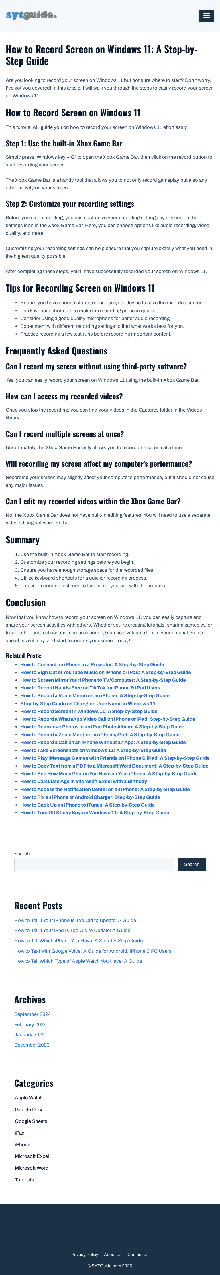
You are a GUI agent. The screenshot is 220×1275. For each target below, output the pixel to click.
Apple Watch (29, 1097)
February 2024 (30, 1024)
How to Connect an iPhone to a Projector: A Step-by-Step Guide (92, 664)
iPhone (22, 1144)
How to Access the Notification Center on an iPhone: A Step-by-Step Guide (105, 789)
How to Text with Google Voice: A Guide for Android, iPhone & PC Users (93, 951)
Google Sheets (31, 1121)
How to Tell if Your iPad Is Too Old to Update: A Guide (72, 930)
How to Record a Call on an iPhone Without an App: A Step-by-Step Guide (103, 742)
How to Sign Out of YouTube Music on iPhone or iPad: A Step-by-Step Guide (105, 672)
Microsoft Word (31, 1168)
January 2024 (29, 1034)
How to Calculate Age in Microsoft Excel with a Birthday (83, 781)
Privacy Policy (84, 1254)
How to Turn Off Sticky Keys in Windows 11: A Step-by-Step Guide (94, 812)
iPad (20, 1133)
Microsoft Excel (32, 1156)
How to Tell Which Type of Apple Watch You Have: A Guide (78, 961)
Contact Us (138, 1254)
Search (22, 854)
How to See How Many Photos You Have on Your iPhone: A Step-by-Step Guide (109, 773)
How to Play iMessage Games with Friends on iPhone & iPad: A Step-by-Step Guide (115, 758)
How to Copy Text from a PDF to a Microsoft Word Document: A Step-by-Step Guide (114, 766)
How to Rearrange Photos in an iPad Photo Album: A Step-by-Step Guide (102, 727)
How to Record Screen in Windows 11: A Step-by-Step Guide (89, 711)
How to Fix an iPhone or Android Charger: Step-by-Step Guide (90, 797)
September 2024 (32, 1014)
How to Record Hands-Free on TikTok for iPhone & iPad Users (90, 688)
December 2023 (32, 1045)
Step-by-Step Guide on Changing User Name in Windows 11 (88, 703)
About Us (113, 1254)
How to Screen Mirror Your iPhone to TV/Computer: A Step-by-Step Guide (103, 680)
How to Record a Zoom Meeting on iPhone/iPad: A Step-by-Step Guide (100, 734)
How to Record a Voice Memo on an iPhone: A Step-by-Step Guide (95, 695)
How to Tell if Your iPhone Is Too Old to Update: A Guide (75, 920)
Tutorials (24, 1180)
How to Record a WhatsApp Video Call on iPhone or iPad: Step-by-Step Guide (107, 719)
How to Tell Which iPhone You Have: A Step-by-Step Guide (78, 940)
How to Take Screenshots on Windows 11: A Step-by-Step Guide (93, 750)
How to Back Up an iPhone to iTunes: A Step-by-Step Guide (87, 805)
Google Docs (29, 1109)
